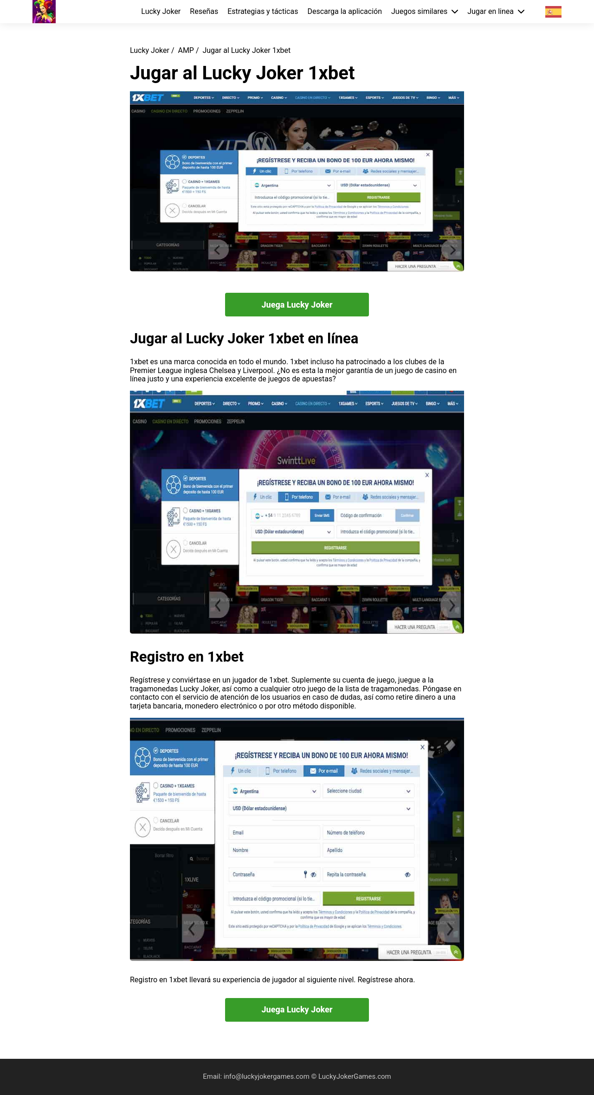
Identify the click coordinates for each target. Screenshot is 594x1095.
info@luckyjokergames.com (267, 1076)
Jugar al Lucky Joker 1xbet (246, 50)
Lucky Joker (161, 11)
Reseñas (204, 11)
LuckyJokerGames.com (354, 1076)
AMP (186, 50)
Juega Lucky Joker (296, 304)
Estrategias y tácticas (262, 11)
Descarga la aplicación (344, 11)
